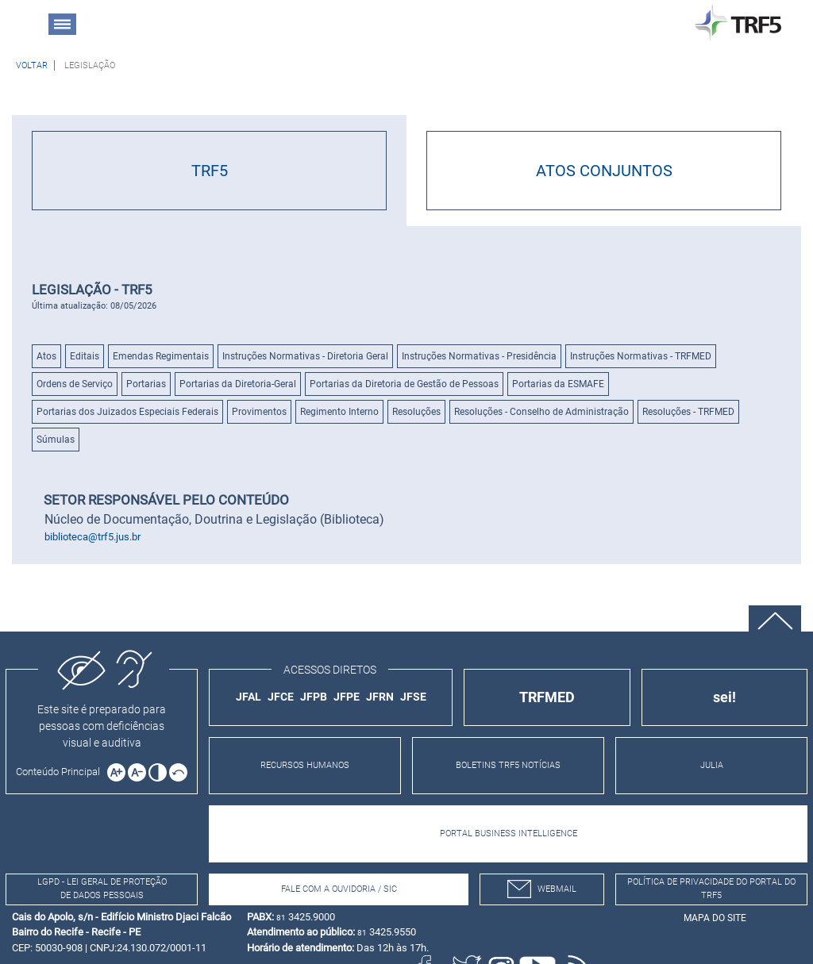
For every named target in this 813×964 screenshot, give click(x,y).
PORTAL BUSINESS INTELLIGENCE (508, 833)
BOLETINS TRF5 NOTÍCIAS (508, 765)
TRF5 (209, 170)
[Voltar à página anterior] (32, 65)
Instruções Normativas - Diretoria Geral (305, 356)
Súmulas (56, 439)
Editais (84, 356)
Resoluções (416, 411)
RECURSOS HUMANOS (304, 765)
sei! (724, 697)
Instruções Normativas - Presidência (479, 356)
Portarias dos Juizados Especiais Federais (127, 411)
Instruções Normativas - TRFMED (640, 356)
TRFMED (547, 697)
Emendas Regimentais (161, 356)
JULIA (711, 765)
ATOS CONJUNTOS (604, 170)
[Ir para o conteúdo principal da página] (60, 771)
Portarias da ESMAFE (558, 384)
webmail (541, 889)
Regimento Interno (339, 411)
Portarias (146, 384)
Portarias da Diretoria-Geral (237, 384)
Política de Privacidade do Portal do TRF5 (711, 889)
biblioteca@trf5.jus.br (92, 537)
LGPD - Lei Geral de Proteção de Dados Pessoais (102, 889)
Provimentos (259, 411)
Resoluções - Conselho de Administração (541, 411)
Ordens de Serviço (75, 384)
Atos (46, 356)
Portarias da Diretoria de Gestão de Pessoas (404, 384)
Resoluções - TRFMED (688, 411)
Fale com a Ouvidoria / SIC (339, 889)
